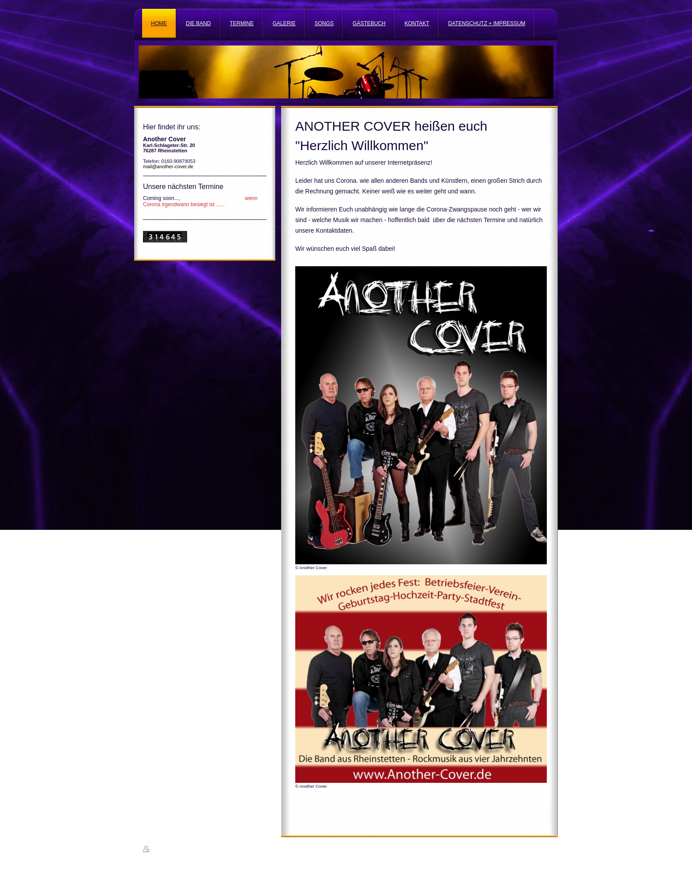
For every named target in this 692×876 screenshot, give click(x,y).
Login (543, 849)
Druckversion (162, 850)
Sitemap (193, 850)
